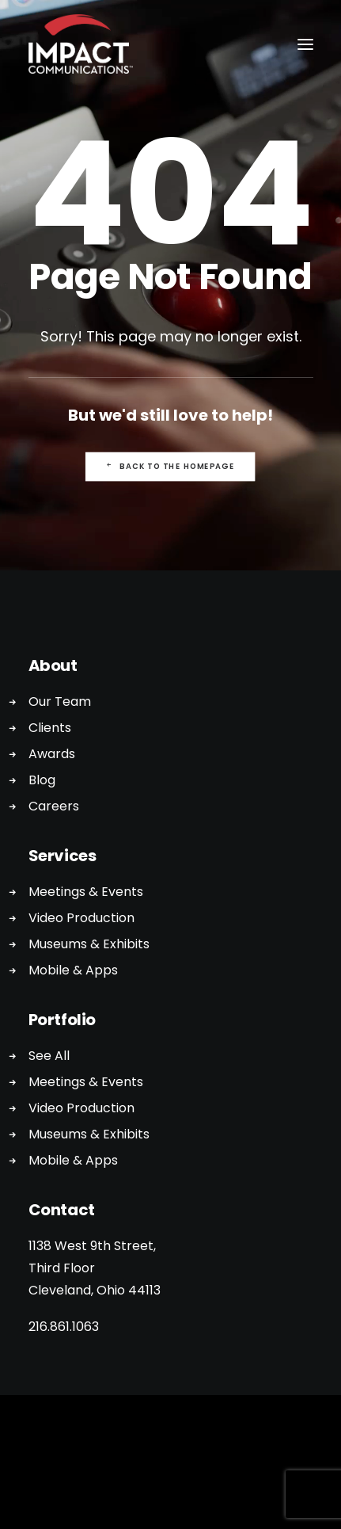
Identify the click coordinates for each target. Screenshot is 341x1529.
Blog (41, 780)
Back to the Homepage (170, 466)
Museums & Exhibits (89, 944)
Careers (53, 806)
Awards (51, 754)
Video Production (81, 918)
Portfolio (62, 1020)
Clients (49, 728)
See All (49, 1056)
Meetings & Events (85, 892)
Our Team (59, 701)
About (53, 665)
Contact (61, 1210)
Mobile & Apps (73, 970)
